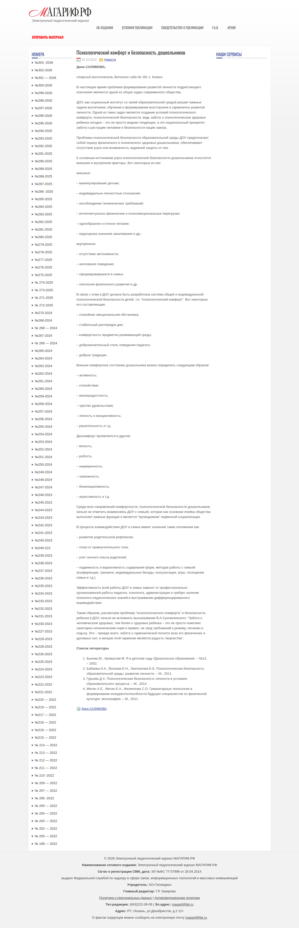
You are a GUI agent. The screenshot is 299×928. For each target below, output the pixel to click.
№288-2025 (43, 176)
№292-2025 (43, 146)
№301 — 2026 (45, 78)
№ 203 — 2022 (46, 821)
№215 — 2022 (45, 737)
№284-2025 (43, 207)
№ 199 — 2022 (46, 844)
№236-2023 (43, 578)
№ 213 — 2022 (46, 753)
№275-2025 (43, 275)
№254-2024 (43, 434)
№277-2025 (43, 260)
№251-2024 (43, 457)
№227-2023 (43, 631)
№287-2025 (43, 184)
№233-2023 (43, 601)
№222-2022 (43, 684)
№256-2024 (43, 419)
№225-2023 (43, 662)
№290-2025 (43, 161)
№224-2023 (43, 669)
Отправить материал (48, 37)
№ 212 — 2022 (46, 760)
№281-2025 (43, 229)
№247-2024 (43, 487)
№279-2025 (43, 244)
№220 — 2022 (45, 699)
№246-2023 (43, 495)
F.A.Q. (215, 27)
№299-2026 (43, 93)
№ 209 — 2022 (46, 783)
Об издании (105, 27)
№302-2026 (43, 70)
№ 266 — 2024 (46, 343)
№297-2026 (43, 108)
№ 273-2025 (44, 290)
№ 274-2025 (44, 282)
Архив (231, 27)
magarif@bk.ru (182, 904)
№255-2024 (43, 426)
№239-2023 (43, 555)
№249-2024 (43, 472)
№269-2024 (43, 320)
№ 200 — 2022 (46, 836)
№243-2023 (43, 517)
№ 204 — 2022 (46, 813)
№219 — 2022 (45, 707)
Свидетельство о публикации (182, 27)
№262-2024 (43, 373)
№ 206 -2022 (44, 798)
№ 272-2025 (44, 305)
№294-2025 (43, 131)
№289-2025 (43, 169)
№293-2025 (43, 138)
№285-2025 (43, 199)
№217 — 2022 (45, 715)
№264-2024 (43, 358)
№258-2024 (43, 404)
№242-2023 (43, 525)
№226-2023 (43, 654)
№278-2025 (43, 252)
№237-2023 (43, 571)
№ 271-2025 (44, 298)
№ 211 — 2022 (46, 768)
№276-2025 (43, 267)
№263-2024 (43, 366)
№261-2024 (43, 381)
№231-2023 (43, 616)
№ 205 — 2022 (46, 806)
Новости (110, 59)
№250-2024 (43, 464)
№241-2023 (43, 533)
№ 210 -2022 (44, 775)
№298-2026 (43, 100)
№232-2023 (43, 608)
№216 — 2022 (45, 730)
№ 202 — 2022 (46, 828)
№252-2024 (43, 449)
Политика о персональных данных (125, 898)
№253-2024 (43, 442)
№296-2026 (43, 116)
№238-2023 (43, 563)
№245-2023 (43, 502)
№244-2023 (43, 510)
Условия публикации (137, 27)
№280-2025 (43, 237)
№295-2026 (43, 123)
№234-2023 (43, 593)
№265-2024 (43, 351)
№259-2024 (43, 396)
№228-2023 (43, 646)
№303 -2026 (44, 62)
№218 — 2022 (45, 722)
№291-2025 (43, 153)
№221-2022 (43, 692)
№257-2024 (43, 411)
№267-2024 (43, 335)
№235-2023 (43, 586)
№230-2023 (43, 624)
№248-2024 (43, 480)
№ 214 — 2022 (46, 745)
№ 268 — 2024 (46, 328)
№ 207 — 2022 (46, 791)
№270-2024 (43, 313)
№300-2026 (43, 85)
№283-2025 (43, 214)
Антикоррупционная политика (177, 898)
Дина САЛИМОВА (94, 709)
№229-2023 (43, 639)
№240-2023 (43, 540)
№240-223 (43, 548)
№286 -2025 (44, 191)
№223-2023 (43, 677)
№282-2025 (43, 222)
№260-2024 (43, 389)
